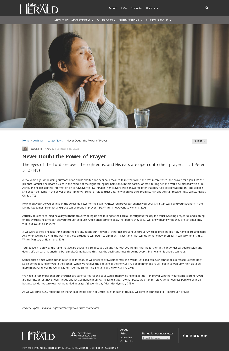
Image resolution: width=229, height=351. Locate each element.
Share (199, 141)
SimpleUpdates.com (49, 348)
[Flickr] (194, 335)
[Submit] (168, 337)
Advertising (80, 20)
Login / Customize (107, 348)
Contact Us (127, 341)
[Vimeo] (187, 335)
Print (123, 333)
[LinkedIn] (198, 335)
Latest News (55, 140)
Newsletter (136, 8)
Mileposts (105, 20)
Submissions (129, 20)
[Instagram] (190, 335)
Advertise (126, 337)
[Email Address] (156, 338)
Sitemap (83, 348)
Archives (113, 8)
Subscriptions (157, 20)
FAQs (124, 8)
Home (25, 140)
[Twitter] (205, 335)
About (124, 329)
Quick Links (152, 8)
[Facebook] (183, 335)
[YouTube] (201, 335)
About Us (61, 20)
